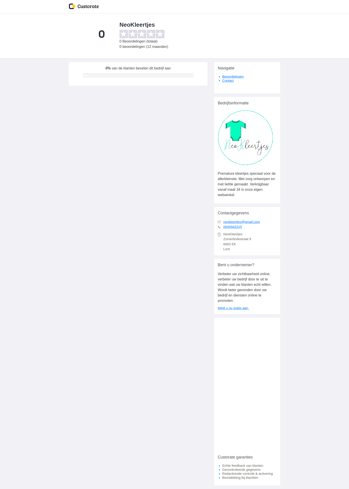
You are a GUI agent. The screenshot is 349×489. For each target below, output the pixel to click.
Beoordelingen (233, 76)
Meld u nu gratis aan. (233, 308)
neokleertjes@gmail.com (241, 222)
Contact (228, 80)
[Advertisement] (247, 384)
